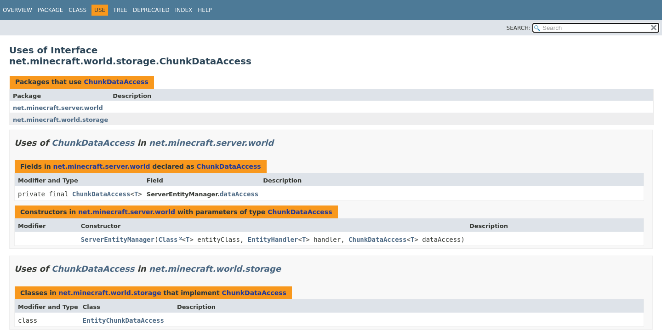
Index (184, 10)
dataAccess (239, 194)
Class (77, 10)
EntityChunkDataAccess (123, 320)
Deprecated (151, 10)
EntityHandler (273, 239)
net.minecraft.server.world (58, 107)
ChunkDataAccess (116, 82)
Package (50, 10)
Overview (17, 10)
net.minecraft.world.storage (60, 119)
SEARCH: (519, 28)
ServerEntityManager (117, 239)
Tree (120, 10)
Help (205, 10)
